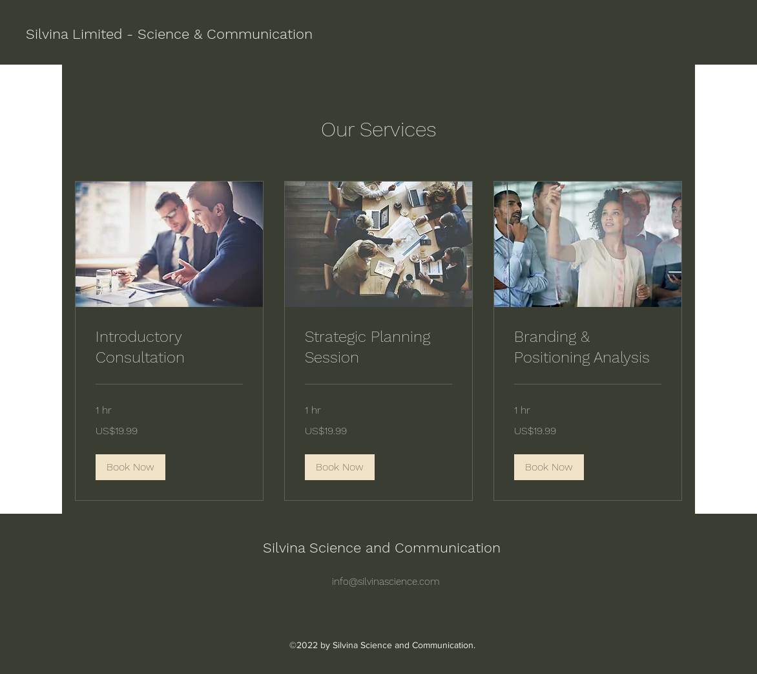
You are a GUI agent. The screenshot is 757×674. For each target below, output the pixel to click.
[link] (169, 347)
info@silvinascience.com (385, 581)
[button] (130, 467)
